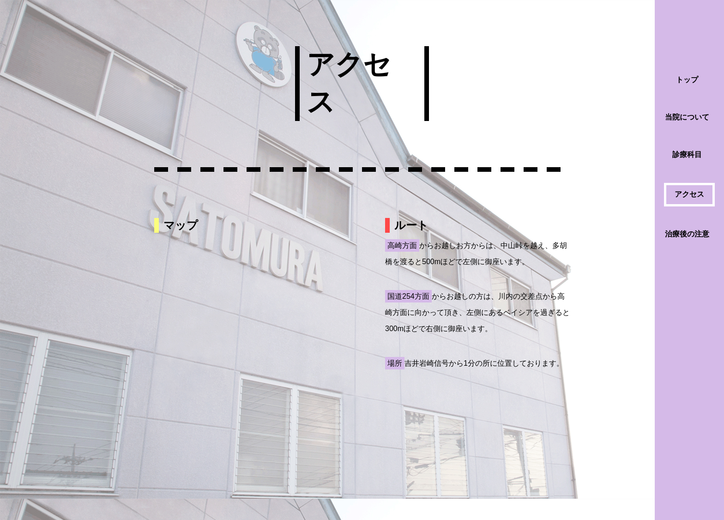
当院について (687, 117)
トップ (687, 80)
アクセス (689, 194)
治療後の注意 (687, 234)
